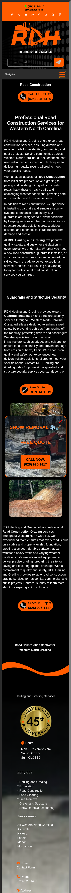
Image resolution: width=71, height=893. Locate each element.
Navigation (35, 74)
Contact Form (26, 867)
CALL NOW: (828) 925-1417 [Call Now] (35, 462)
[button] (59, 62)
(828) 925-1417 (27, 881)
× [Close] (60, 421)
